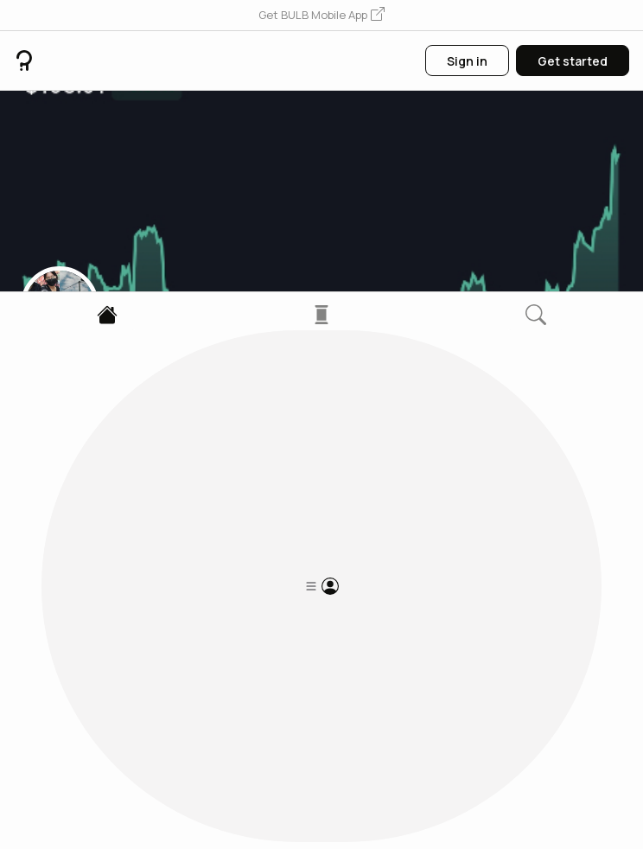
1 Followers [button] (113, 516)
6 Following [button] (194, 516)
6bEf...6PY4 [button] (53, 420)
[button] (321, 15)
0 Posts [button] (43, 516)
